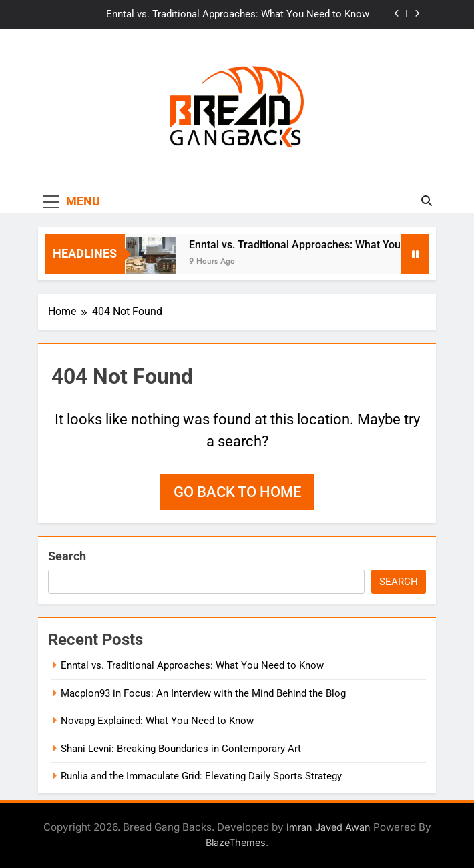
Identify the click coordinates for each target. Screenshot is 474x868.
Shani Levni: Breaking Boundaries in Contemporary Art (181, 749)
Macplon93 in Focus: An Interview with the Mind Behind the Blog (203, 693)
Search (67, 556)
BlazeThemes (236, 842)
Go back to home (237, 492)
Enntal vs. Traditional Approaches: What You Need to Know (237, 14)
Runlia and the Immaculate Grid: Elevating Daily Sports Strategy (201, 776)
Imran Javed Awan (328, 827)
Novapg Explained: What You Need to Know (157, 721)
